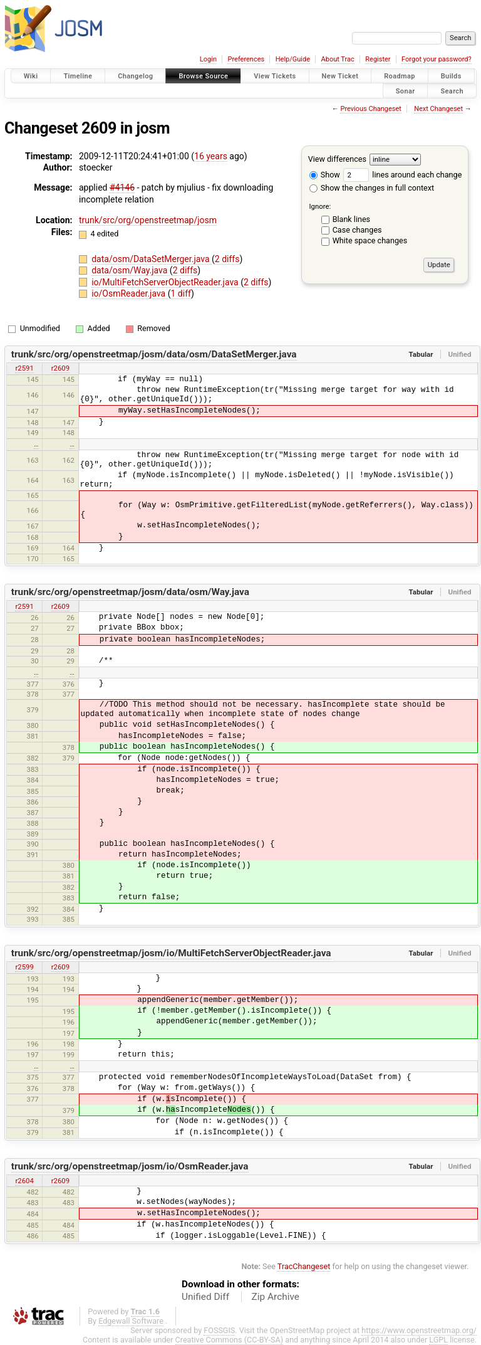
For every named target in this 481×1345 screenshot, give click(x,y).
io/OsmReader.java (129, 293)
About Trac (337, 59)
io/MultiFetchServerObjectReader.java (165, 282)
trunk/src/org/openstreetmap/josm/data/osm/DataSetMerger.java (154, 354)
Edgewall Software (130, 1321)
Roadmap (399, 76)
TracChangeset (304, 1266)
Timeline (77, 76)
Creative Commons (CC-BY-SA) (229, 1339)
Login (208, 59)
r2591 (24, 368)
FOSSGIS (219, 1330)
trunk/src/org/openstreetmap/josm (148, 220)
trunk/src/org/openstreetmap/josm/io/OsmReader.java (130, 1166)
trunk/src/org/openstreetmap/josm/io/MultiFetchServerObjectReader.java (171, 953)
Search (451, 91)
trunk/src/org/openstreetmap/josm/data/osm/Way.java (130, 592)
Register (377, 59)
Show (324, 174)
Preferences (245, 59)
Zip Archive (275, 1296)
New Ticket (340, 76)
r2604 (24, 1180)
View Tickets (275, 76)
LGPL (438, 1339)
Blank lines (351, 219)
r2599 (24, 967)
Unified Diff (205, 1296)
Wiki (31, 76)
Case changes (357, 230)
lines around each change (402, 174)
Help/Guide (293, 59)
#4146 (122, 187)
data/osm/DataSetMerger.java (151, 259)
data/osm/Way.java (130, 270)
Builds (451, 76)
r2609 (60, 368)
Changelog (135, 76)
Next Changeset (438, 109)
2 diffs (227, 259)
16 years (210, 156)
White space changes (370, 240)
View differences (337, 159)
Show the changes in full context (371, 188)
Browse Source (203, 76)
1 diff (181, 293)
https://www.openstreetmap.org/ (419, 1330)
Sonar (405, 91)
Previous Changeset (370, 109)
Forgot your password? (436, 59)
